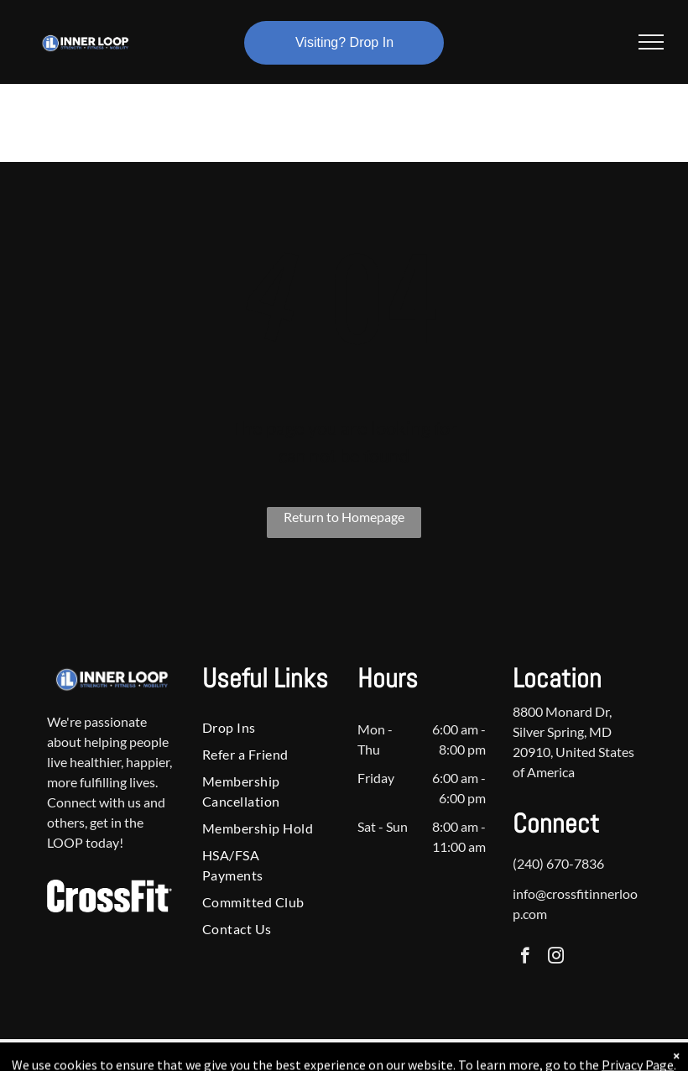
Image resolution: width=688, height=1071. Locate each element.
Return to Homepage (344, 517)
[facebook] (525, 957)
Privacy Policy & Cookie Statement (239, 1055)
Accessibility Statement (378, 1055)
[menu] (651, 42)
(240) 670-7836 (558, 863)
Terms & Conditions (482, 1055)
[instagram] (556, 957)
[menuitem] (260, 727)
